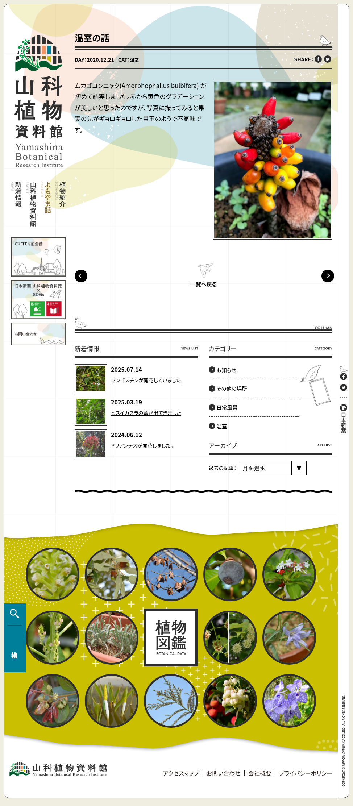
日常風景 (230, 411)
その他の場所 (236, 392)
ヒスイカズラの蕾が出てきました (151, 416)
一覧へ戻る (203, 289)
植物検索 (13, 642)
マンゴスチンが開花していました (151, 384)
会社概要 (259, 777)
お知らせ (229, 374)
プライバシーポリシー (305, 777)
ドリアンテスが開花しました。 (146, 449)
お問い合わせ (224, 777)
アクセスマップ (181, 777)
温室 (135, 59)
